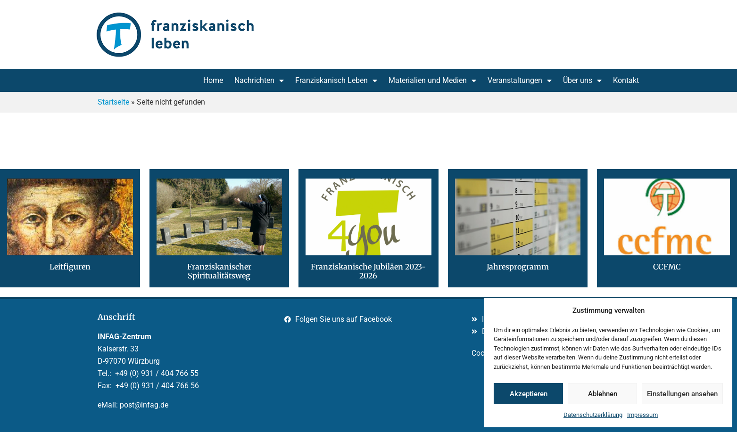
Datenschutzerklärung (592, 414)
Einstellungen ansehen (682, 394)
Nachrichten (259, 80)
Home (213, 80)
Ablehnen (602, 394)
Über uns (582, 80)
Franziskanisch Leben (336, 80)
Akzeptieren (528, 394)
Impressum (642, 414)
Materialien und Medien (432, 80)
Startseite (113, 102)
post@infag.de (144, 404)
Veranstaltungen (520, 80)
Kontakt (626, 80)
